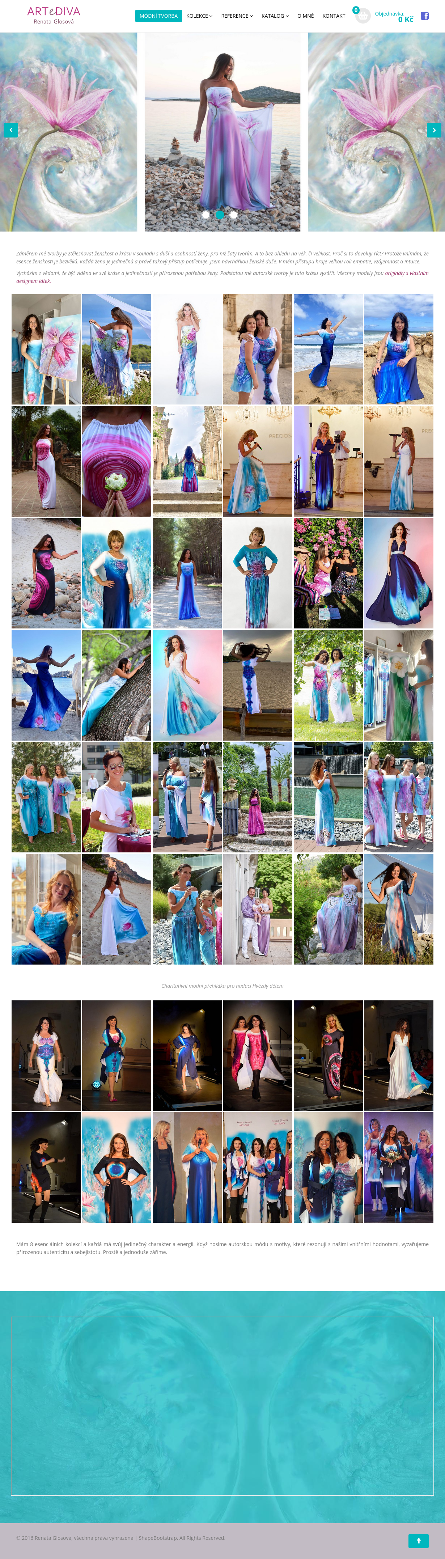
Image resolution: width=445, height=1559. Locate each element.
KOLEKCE (199, 15)
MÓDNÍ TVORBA (159, 15)
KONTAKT (334, 15)
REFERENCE (237, 15)
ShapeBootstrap (158, 1537)
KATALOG (275, 15)
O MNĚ (305, 15)
